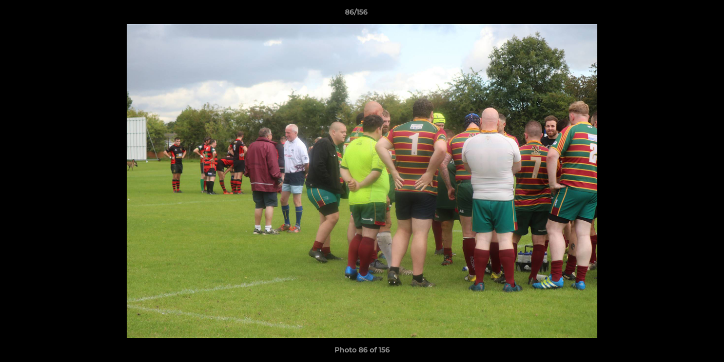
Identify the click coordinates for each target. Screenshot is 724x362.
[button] (682, 14)
